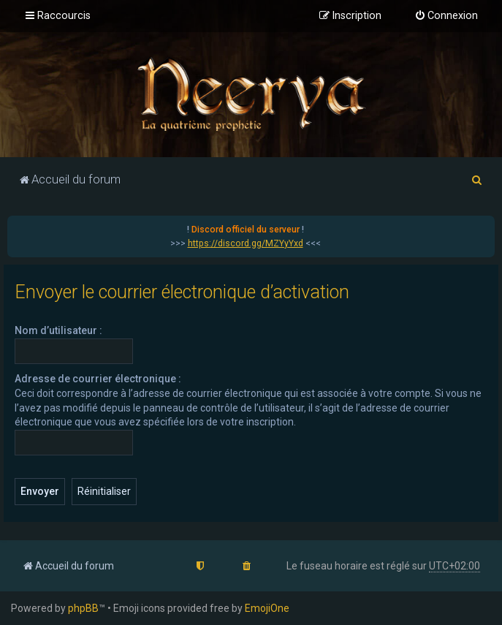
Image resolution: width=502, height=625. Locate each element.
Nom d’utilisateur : (58, 330)
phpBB (83, 608)
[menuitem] (446, 16)
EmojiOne (267, 608)
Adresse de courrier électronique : (98, 379)
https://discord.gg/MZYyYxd (245, 243)
